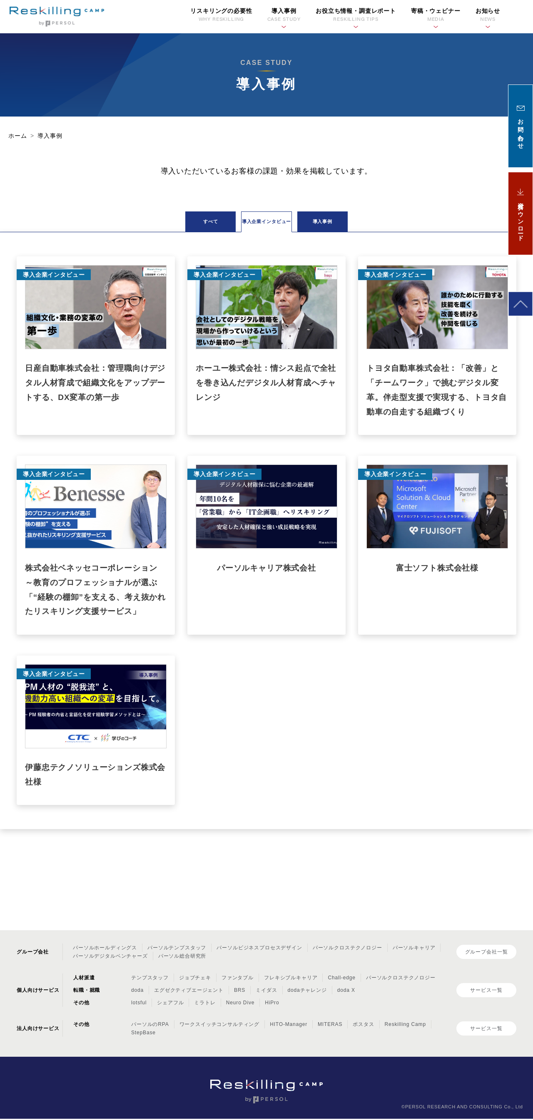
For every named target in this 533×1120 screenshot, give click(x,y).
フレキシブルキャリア (290, 979)
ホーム (17, 135)
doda (137, 992)
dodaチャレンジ (307, 992)
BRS (239, 992)
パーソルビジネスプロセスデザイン (259, 949)
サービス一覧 (486, 991)
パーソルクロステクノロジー (347, 949)
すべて (162, 223)
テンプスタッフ (150, 979)
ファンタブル (238, 979)
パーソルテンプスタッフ (176, 949)
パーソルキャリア (414, 949)
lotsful (139, 1004)
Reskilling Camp (405, 1026)
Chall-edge (341, 979)
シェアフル (170, 1004)
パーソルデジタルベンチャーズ (110, 958)
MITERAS (330, 1026)
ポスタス (363, 1026)
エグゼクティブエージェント (189, 992)
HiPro (272, 1004)
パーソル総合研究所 (182, 958)
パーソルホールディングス (105, 949)
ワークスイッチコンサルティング (219, 1026)
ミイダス (266, 992)
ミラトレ (204, 1004)
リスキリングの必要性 (221, 15)
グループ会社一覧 (486, 953)
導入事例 (370, 223)
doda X (346, 992)
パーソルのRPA (150, 1026)
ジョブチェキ (195, 979)
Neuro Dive (240, 1004)
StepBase (143, 1034)
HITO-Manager (288, 1026)
